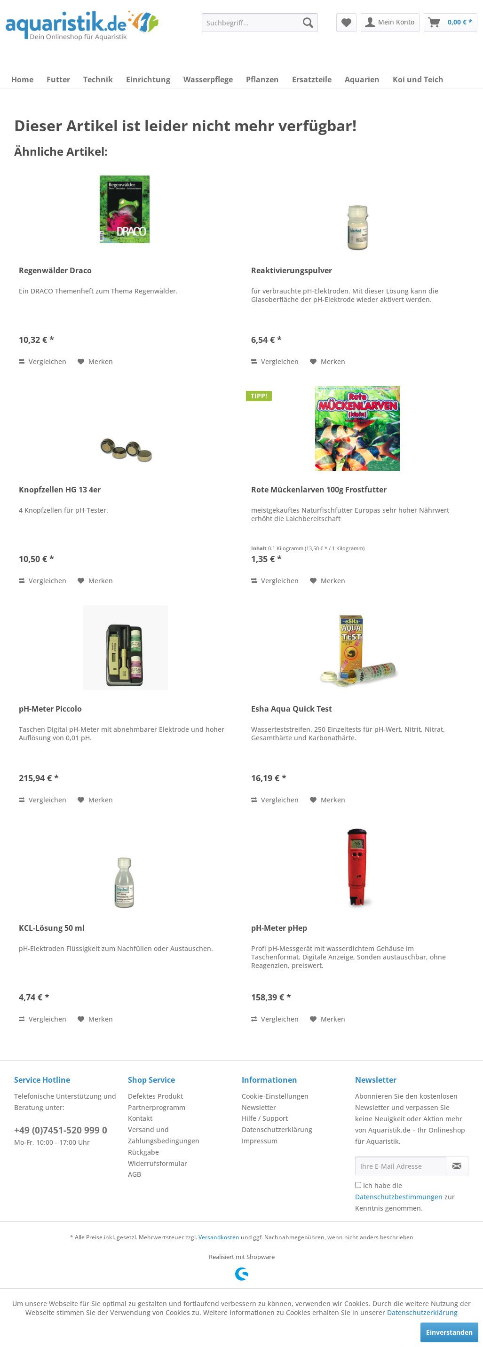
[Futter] (58, 79)
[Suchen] (308, 22)
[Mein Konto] (390, 22)
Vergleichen (42, 361)
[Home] (22, 79)
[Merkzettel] (346, 22)
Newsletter (259, 1107)
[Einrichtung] (148, 79)
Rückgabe (143, 1152)
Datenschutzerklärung (277, 1129)
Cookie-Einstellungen (275, 1096)
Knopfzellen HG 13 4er (60, 490)
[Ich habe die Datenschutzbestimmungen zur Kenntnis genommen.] (358, 1185)
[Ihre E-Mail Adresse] (400, 1166)
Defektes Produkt (155, 1096)
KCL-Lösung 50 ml (52, 928)
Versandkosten (218, 1237)
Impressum (259, 1140)
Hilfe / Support (265, 1118)
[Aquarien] (362, 79)
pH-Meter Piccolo (50, 709)
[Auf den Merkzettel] (95, 361)
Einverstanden (449, 1332)
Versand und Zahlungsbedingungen (163, 1135)
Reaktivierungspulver (291, 271)
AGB (134, 1174)
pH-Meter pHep (279, 928)
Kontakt (140, 1118)
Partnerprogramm (156, 1107)
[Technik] (98, 79)
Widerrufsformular (157, 1163)
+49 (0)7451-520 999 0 (60, 1130)
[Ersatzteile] (311, 79)
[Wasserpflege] (208, 79)
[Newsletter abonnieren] (457, 1166)
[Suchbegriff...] (259, 22)
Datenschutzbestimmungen (399, 1196)
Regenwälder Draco (55, 271)
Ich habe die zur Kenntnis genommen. (405, 1196)
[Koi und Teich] (418, 79)
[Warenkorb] (450, 22)
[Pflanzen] (262, 79)
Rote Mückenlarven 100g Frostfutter (319, 490)
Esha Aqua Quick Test (291, 709)
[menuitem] (259, 22)
